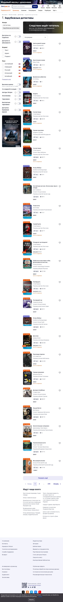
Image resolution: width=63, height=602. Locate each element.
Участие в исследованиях (9, 549)
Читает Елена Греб (38, 322)
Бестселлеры (6, 569)
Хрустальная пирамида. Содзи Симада (32, 494)
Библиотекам (37, 546)
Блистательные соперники (41, 426)
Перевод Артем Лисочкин (41, 98)
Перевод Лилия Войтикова (41, 358)
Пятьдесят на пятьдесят (40, 242)
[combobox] (22, 6)
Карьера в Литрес (7, 546)
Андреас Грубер (38, 132)
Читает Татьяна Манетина (41, 447)
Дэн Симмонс (37, 190)
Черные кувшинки (38, 372)
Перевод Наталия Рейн (40, 414)
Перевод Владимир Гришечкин (42, 449)
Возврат (4, 554)
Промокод (16, 10)
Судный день (37, 224)
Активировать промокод (9, 566)
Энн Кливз (36, 207)
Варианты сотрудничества (41, 549)
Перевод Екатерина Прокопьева (43, 430)
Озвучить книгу (37, 557)
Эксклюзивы (5, 577)
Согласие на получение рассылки (43, 572)
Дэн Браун (36, 410)
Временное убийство (39, 77)
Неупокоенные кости (39, 443)
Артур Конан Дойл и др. (40, 463)
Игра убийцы (37, 167)
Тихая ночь (36, 205)
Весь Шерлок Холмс (39, 460)
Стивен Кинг (36, 392)
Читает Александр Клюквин (41, 266)
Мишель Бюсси (37, 374)
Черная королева (38, 130)
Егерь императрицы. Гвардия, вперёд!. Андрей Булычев (31, 513)
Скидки (40, 10)
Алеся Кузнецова (38, 45)
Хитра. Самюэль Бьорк (29, 497)
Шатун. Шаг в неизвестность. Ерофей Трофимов (51, 512)
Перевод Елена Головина (40, 376)
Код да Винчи (37, 408)
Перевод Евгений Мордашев (41, 134)
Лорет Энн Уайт (37, 445)
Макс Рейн (36, 62)
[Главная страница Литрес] (5, 6)
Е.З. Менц (36, 79)
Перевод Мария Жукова (40, 268)
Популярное (32, 10)
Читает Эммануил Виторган (41, 412)
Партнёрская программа (40, 552)
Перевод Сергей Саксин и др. (42, 194)
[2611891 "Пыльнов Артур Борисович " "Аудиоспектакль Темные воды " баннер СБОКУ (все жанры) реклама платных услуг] (11, 131)
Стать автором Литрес (39, 554)
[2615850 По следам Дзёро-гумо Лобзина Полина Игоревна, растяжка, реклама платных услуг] (31, 2)
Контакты (5, 543)
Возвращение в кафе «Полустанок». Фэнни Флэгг (31, 509)
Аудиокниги (56, 10)
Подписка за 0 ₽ (5, 10)
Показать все (6, 79)
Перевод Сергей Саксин (40, 172)
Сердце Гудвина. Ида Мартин (51, 504)
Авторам (35, 543)
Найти (35, 6)
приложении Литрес (35, 585)
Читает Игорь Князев (39, 192)
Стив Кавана (37, 96)
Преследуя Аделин (39, 354)
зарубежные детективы (11, 28)
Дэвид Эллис (37, 338)
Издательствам (37, 541)
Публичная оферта (38, 566)
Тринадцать (36, 282)
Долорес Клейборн (39, 390)
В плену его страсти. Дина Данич (50, 517)
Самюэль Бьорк (37, 302)
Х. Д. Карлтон (37, 356)
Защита (35, 93)
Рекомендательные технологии (42, 574)
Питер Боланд (37, 264)
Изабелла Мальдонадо (40, 170)
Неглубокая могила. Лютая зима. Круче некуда (45, 187)
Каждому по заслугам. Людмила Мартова (49, 508)
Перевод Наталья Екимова (41, 340)
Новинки (23, 10)
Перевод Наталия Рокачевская (42, 210)
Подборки (48, 10)
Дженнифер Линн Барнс (40, 428)
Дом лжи (35, 336)
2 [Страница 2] (39, 484)
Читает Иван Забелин (39, 152)
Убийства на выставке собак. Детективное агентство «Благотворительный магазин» (42, 261)
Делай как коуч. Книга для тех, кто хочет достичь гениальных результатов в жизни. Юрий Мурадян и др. (32, 503)
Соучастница (37, 112)
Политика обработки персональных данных (46, 569)
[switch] (19, 36)
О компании (5, 541)
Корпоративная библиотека (41, 560)
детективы (6, 25)
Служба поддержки (8, 552)
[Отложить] (60, 44)
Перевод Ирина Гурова (40, 396)
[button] (57, 484)
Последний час (37, 300)
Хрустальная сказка (39, 60)
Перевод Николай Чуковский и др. (43, 465)
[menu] (35, 37)
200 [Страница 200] (49, 484)
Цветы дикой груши (39, 43)
